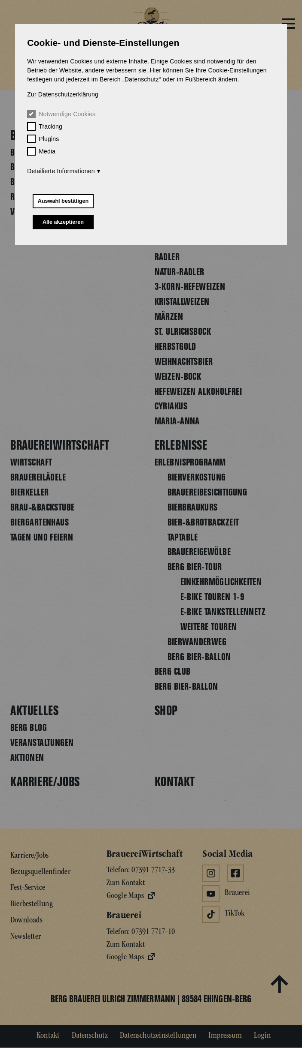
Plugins (43, 139)
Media (41, 151)
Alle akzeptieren (63, 222)
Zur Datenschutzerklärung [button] (62, 94)
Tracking (44, 126)
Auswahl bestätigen (63, 201)
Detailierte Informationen (61, 171)
